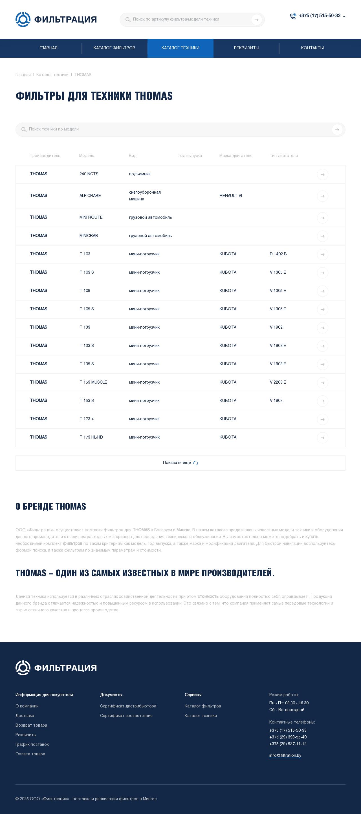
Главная (49, 48)
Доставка (25, 716)
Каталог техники (180, 48)
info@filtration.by (285, 756)
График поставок (32, 745)
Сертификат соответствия (126, 716)
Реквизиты (246, 48)
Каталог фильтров (114, 48)
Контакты (312, 48)
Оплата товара (30, 754)
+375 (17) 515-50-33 (319, 16)
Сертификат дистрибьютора (128, 706)
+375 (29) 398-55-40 (288, 737)
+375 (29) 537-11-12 (288, 744)
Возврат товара (31, 725)
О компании (27, 706)
